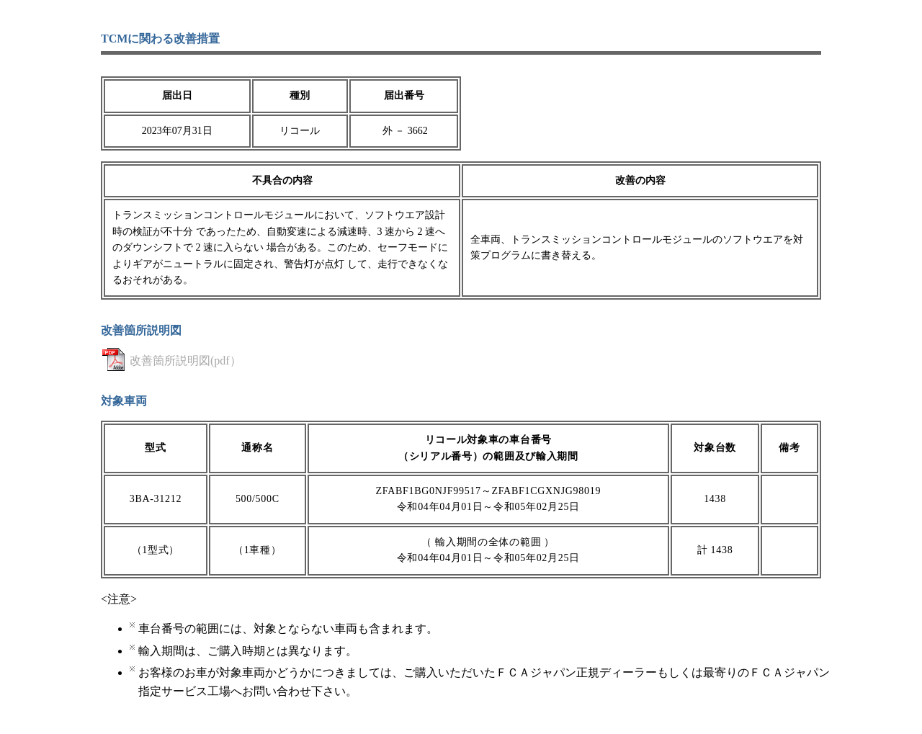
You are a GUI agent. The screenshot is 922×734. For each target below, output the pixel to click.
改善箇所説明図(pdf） (185, 360)
